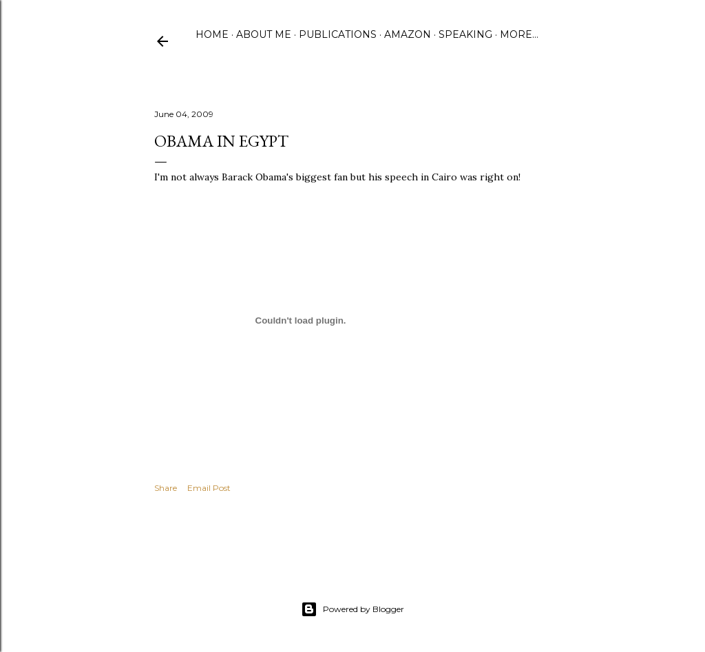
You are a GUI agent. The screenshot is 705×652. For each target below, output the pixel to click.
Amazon (407, 34)
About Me (263, 34)
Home (212, 34)
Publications (338, 34)
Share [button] (165, 488)
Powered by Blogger (352, 609)
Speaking (465, 34)
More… (519, 34)
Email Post (209, 488)
